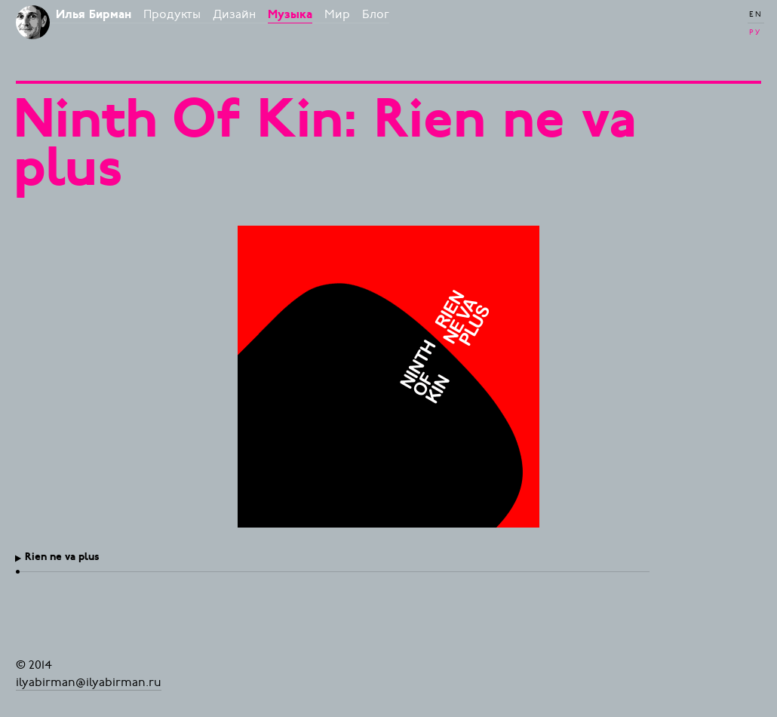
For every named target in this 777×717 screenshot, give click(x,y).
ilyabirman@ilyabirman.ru (88, 681)
